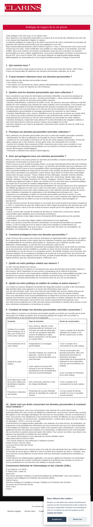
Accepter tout (57, 519)
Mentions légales (14, 511)
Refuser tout (77, 519)
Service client (29, 511)
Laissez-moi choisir (54, 513)
